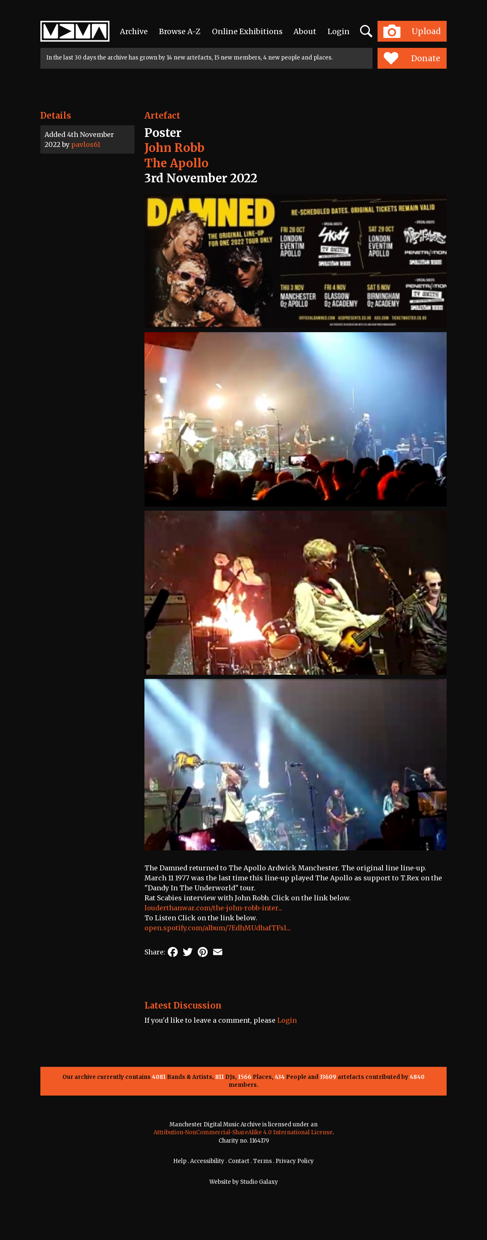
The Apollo (176, 163)
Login (339, 31)
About (304, 31)
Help (179, 1161)
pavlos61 (85, 144)
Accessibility (207, 1161)
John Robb (174, 147)
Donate (412, 58)
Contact (238, 1161)
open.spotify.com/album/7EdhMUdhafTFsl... (217, 928)
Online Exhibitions (247, 31)
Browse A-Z (180, 31)
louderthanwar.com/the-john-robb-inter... (213, 908)
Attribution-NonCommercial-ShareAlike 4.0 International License (243, 1132)
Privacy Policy (295, 1161)
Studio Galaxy (259, 1181)
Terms (262, 1161)
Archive (134, 31)
